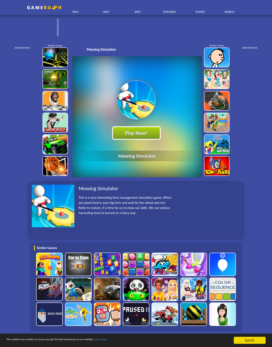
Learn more (132, 340)
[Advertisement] (138, 27)
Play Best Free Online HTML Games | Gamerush (44, 7)
